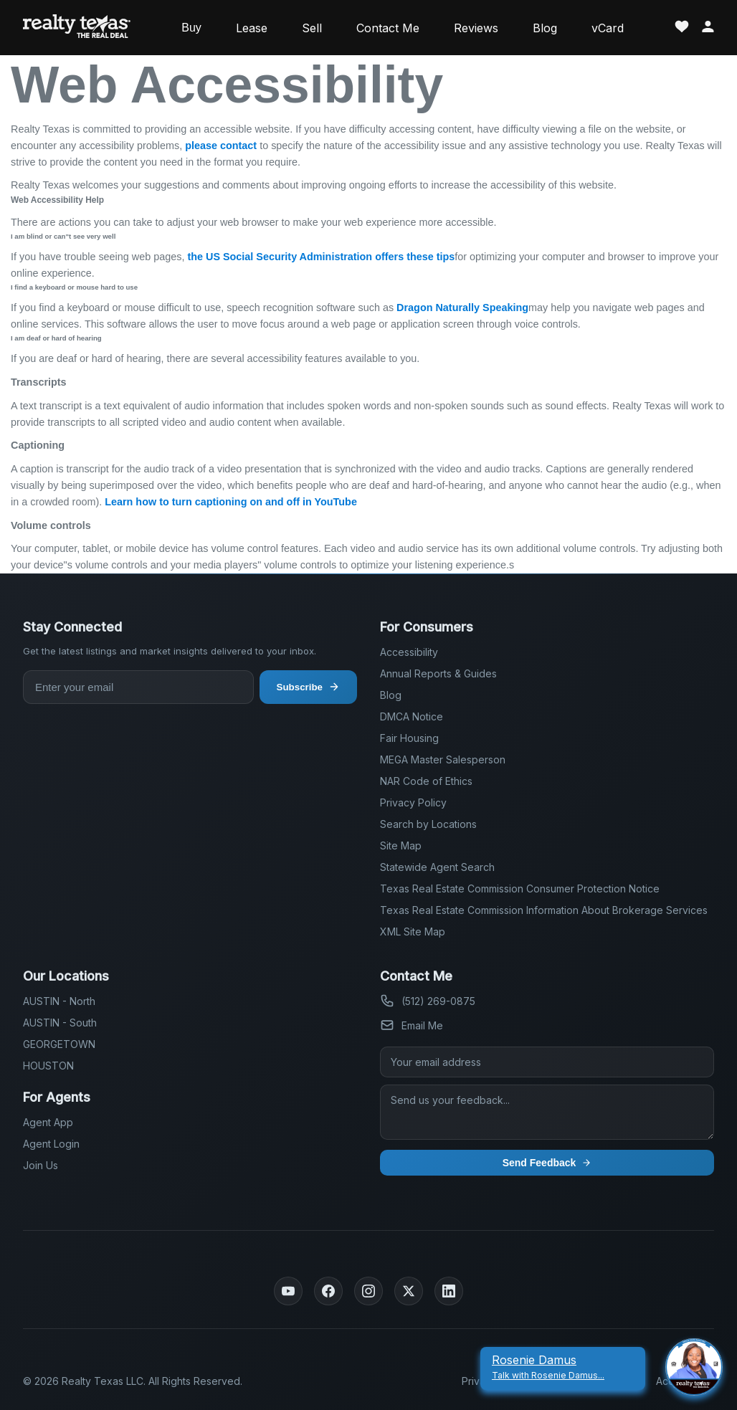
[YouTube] (288, 1291)
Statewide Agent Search (437, 867)
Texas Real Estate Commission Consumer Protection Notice (520, 888)
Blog (545, 28)
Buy (191, 28)
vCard (607, 28)
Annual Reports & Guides (438, 673)
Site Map (401, 845)
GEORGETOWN (59, 1044)
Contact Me (387, 28)
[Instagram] (368, 1291)
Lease (251, 28)
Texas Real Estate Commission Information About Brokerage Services (544, 910)
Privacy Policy (413, 802)
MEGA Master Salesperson (442, 759)
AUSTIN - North (59, 1001)
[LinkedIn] (448, 1291)
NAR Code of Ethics (426, 781)
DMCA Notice (411, 716)
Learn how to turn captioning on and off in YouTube (231, 502)
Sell (312, 28)
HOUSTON (48, 1065)
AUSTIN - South (60, 1022)
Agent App (48, 1122)
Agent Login (51, 1144)
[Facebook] (328, 1291)
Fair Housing (409, 738)
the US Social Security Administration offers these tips (321, 256)
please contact (221, 145)
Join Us (40, 1165)
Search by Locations (428, 824)
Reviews (476, 28)
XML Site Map (412, 931)
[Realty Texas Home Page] (76, 27)
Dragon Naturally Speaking (462, 307)
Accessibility (409, 652)
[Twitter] (408, 1291)
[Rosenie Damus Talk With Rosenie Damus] (563, 1367)
